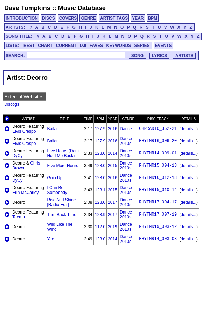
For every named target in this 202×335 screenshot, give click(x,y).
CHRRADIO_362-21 (158, 128)
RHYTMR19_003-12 (158, 226)
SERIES (142, 45)
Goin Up (54, 177)
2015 (112, 165)
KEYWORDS (118, 45)
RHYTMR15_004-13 (158, 165)
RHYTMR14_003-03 (158, 239)
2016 (112, 128)
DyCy (17, 155)
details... (188, 128)
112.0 (100, 226)
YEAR (138, 18)
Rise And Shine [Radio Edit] (61, 202)
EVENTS (163, 45)
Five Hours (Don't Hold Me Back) (63, 153)
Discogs (11, 104)
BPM (153, 18)
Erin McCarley (25, 192)
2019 (112, 226)
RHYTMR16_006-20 (158, 141)
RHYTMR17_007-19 (158, 214)
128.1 (100, 190)
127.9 (100, 128)
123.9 (100, 214)
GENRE (88, 18)
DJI (83, 45)
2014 (112, 153)
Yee (50, 239)
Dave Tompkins (27, 8)
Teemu (18, 217)
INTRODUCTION (22, 18)
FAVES (96, 45)
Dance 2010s (126, 141)
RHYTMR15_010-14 (158, 190)
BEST (29, 45)
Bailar (52, 128)
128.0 (100, 153)
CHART (45, 45)
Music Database (82, 8)
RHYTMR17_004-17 (158, 202)
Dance (126, 128)
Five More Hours (62, 165)
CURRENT (66, 45)
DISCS (48, 18)
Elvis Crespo (24, 131)
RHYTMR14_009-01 (158, 153)
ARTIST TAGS (114, 18)
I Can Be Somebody (57, 190)
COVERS (68, 18)
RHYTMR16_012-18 (158, 177)
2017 (112, 202)
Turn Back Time (61, 214)
